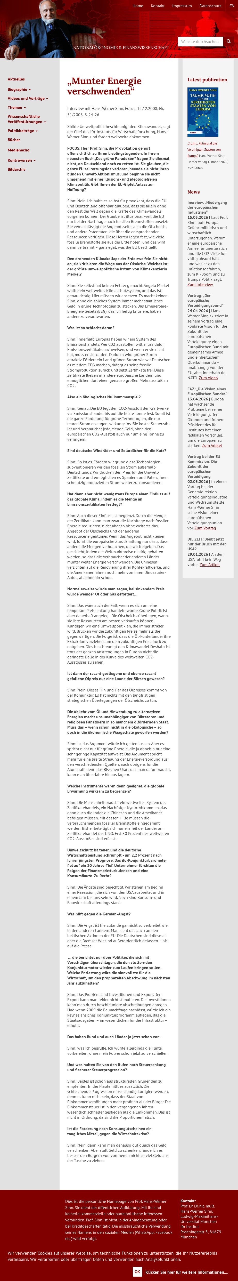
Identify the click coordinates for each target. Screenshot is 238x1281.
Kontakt (158, 5)
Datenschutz (210, 5)
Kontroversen (22, 160)
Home (138, 5)
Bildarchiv (17, 169)
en (231, 5)
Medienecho (18, 149)
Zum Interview (200, 284)
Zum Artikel (212, 445)
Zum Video (208, 377)
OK (137, 1272)
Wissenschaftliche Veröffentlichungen (27, 119)
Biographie (19, 89)
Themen (17, 107)
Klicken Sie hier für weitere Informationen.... (186, 1272)
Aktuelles (16, 79)
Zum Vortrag (205, 527)
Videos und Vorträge (28, 98)
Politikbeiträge (23, 130)
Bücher (14, 139)
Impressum (182, 5)
